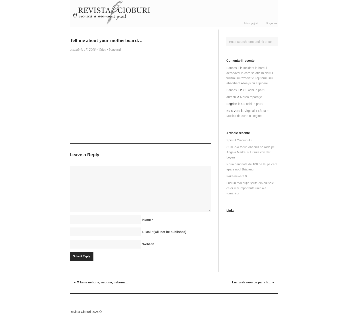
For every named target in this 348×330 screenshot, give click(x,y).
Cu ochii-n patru (254, 90)
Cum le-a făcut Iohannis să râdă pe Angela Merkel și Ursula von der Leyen (250, 152)
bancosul (115, 49)
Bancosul (232, 68)
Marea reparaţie (251, 97)
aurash (231, 97)
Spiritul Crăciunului (239, 140)
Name (147, 219)
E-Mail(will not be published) (164, 232)
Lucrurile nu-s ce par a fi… (253, 282)
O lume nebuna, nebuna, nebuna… (101, 282)
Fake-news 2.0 (236, 176)
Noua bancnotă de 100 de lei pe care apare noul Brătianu (251, 166)
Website (148, 244)
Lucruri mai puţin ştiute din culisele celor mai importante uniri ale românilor (250, 188)
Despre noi (271, 23)
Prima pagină (251, 23)
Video (102, 49)
